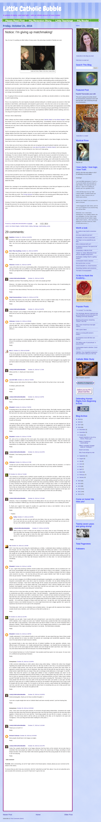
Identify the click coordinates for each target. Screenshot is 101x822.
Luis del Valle (13, 379)
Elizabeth (12, 407)
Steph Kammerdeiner (15, 297)
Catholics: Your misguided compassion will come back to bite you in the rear (86, 352)
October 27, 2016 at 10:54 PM (40, 528)
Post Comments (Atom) (17, 818)
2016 (79, 427)
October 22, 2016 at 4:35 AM (23, 321)
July (80, 461)
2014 (79, 483)
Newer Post (7, 815)
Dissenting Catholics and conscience (86, 268)
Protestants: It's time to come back (85, 237)
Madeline (12, 237)
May (80, 466)
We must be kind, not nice (83, 263)
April (80, 469)
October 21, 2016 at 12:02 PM (23, 237)
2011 (79, 491)
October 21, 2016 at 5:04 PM (36, 309)
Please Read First (15, 20)
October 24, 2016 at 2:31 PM (19, 616)
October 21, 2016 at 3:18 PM (23, 264)
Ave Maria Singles (59, 119)
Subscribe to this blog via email (85, 56)
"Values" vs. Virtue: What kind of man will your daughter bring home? (86, 253)
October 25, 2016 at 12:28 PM (25, 661)
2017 (79, 424)
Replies (13, 513)
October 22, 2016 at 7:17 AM (36, 369)
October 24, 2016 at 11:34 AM (20, 545)
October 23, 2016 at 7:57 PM (23, 436)
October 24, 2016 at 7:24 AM (18, 474)
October (81, 435)
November (82, 432)
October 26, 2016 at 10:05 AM (25, 708)
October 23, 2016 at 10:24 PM (36, 452)
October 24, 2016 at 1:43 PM (23, 566)
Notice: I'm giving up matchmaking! (84, 442)
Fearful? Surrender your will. (86, 94)
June (80, 464)
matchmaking (42, 226)
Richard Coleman (14, 735)
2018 (79, 422)
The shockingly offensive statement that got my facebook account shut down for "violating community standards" (87, 315)
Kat (10, 545)
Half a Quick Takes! (81, 329)
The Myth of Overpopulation (83, 270)
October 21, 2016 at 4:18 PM (36, 278)
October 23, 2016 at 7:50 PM (23, 407)
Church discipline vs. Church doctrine (86, 265)
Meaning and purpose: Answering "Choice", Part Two (85, 320)
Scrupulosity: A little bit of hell (84, 250)
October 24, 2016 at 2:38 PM (23, 634)
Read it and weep (84, 449)
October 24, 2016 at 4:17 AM (23, 462)
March (81, 472)
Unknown (12, 321)
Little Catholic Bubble (32, 8)
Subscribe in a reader (82, 135)
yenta (48, 226)
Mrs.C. (11, 350)
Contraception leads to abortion (84, 260)
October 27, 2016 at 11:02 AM (36, 725)
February (82, 474)
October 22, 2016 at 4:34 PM (36, 397)
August (81, 458)
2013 (79, 486)
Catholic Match (48, 119)
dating (31, 226)
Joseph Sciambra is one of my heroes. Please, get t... (87, 438)
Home (38, 815)
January (81, 477)
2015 (79, 480)
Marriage (35, 226)
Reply (10, 245)
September (82, 456)
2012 (79, 489)
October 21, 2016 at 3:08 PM (30, 251)
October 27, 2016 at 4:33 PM (25, 517)
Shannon (12, 264)
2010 (79, 494)
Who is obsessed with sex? (83, 244)
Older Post (68, 815)
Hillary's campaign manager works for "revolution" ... (86, 446)
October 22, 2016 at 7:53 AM (25, 379)
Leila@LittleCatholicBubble (17, 278)
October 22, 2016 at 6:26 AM (21, 350)
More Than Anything (15, 251)
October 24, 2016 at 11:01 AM (36, 498)
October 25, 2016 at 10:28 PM (36, 694)
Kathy (15, 517)
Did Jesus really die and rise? (84, 235)
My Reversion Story (40, 20)
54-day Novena (27, 194)
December (82, 429)
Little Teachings (64, 20)
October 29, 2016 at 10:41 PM (36, 745)
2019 (79, 419)
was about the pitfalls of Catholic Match (44, 147)
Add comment (10, 759)
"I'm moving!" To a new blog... (84, 310)
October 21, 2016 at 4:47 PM (30, 297)
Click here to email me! (82, 60)
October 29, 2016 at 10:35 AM (28, 735)
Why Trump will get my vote (86, 452)
